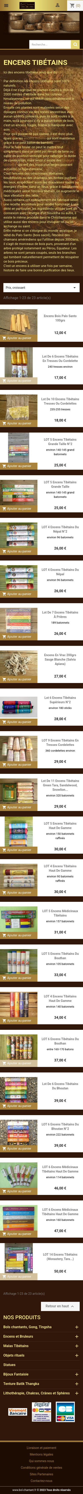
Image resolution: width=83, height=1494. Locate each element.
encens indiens (35, 138)
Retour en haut (60, 1306)
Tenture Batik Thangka (21, 1384)
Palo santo (65, 72)
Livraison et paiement (41, 1448)
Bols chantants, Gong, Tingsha (27, 1327)
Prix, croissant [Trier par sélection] (41, 287)
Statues (9, 1365)
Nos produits (22, 1317)
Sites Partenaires (41, 1474)
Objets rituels (14, 1355)
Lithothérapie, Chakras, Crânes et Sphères (36, 1393)
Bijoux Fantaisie (16, 1374)
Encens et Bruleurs (18, 1336)
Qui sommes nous (41, 1461)
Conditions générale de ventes (41, 1467)
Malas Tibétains (16, 1346)
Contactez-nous (41, 1481)
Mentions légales (41, 1454)
